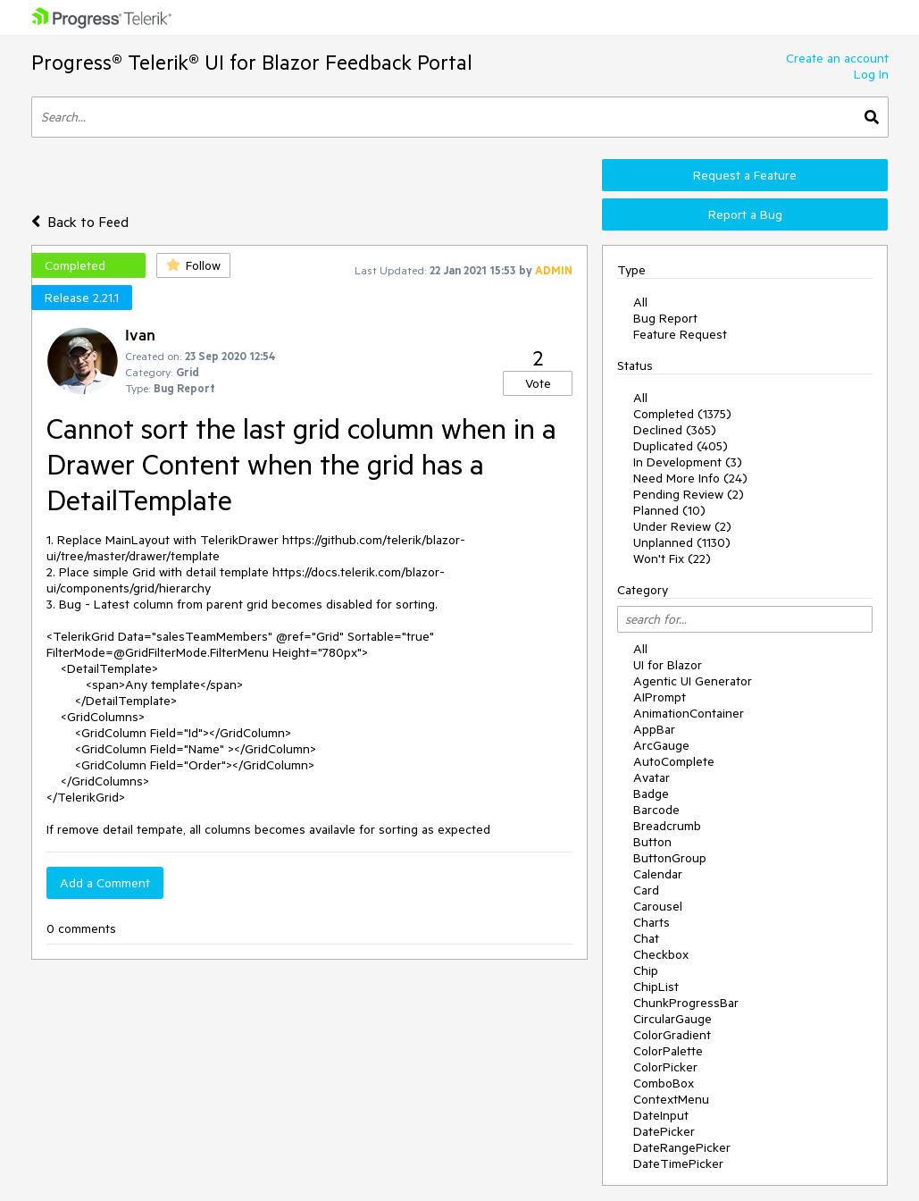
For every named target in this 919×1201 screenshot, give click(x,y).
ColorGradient (672, 1035)
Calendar (657, 874)
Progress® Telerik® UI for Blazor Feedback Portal (251, 62)
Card (646, 890)
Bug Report (665, 318)
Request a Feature (745, 175)
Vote (538, 383)
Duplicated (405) (680, 446)
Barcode (656, 810)
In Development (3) (687, 462)
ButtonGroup (669, 858)
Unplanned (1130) (682, 542)
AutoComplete (673, 761)
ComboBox (663, 1083)
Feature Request (680, 334)
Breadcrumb (667, 826)
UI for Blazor (667, 665)
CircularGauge (672, 1019)
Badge (651, 793)
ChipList (656, 986)
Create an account (837, 58)
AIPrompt (659, 697)
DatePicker (664, 1131)
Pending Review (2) (688, 494)
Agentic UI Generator (692, 681)
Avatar (651, 777)
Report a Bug (745, 214)
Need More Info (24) (690, 478)
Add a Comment (105, 883)
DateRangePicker (682, 1147)
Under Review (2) (682, 526)
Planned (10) (669, 510)
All (640, 302)
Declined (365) (674, 430)
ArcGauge (661, 745)
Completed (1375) (682, 414)
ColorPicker (665, 1067)
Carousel (657, 906)
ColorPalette (668, 1051)
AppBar (654, 729)
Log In (871, 74)
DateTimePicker (678, 1163)
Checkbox (661, 954)
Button (652, 842)
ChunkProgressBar (686, 1003)
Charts (651, 922)
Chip (645, 970)
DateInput (661, 1115)
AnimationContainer (688, 713)
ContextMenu (671, 1099)
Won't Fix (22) (672, 558)
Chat (646, 938)
